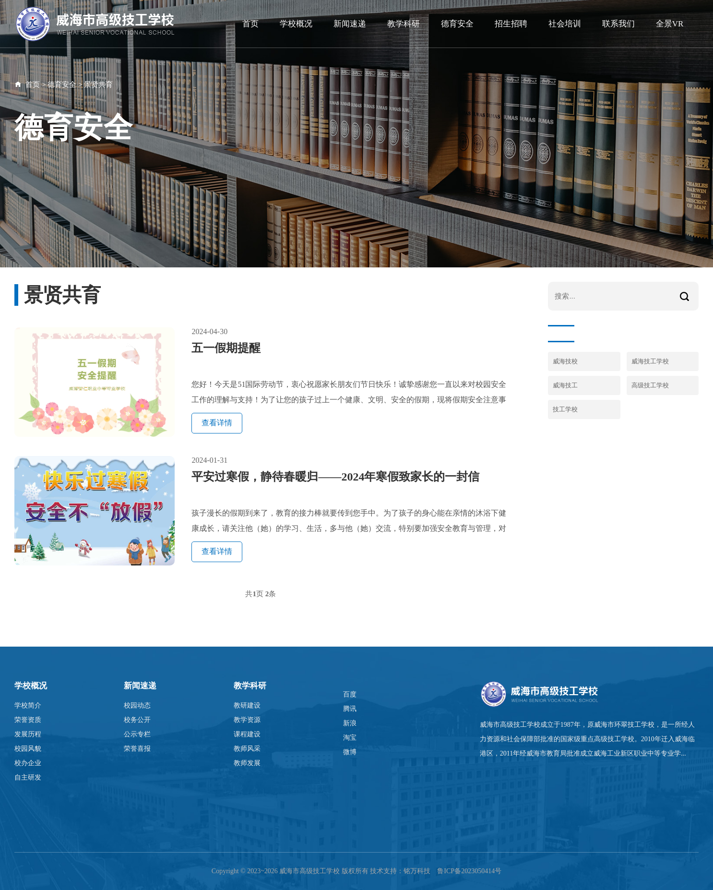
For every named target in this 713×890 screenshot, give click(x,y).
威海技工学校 (650, 361)
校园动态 (137, 705)
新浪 (349, 723)
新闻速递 (349, 23)
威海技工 (565, 385)
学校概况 (296, 23)
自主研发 (27, 777)
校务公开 (137, 719)
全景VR (670, 23)
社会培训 (564, 23)
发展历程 (27, 734)
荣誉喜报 (137, 748)
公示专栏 (137, 734)
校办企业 (27, 763)
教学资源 (247, 719)
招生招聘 (511, 23)
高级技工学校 (650, 385)
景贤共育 (98, 84)
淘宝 (349, 737)
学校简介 (27, 705)
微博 (349, 752)
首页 (250, 23)
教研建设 (247, 705)
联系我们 (618, 23)
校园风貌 (27, 748)
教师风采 (247, 748)
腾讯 (349, 708)
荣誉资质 (27, 719)
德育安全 (457, 23)
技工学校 (565, 409)
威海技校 (565, 361)
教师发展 (247, 763)
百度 (349, 694)
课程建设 (247, 734)
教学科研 (403, 23)
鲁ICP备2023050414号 (469, 871)
